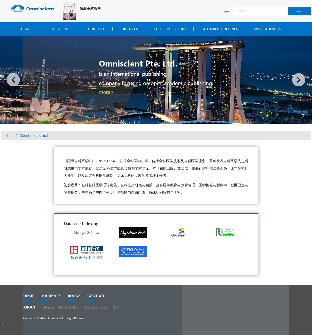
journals (51, 297)
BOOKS (74, 297)
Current (96, 29)
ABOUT (29, 308)
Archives (129, 29)
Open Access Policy (96, 307)
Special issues (267, 29)
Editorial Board (170, 29)
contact (96, 297)
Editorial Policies (69, 307)
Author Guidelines (219, 29)
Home (26, 29)
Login (224, 11)
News (116, 307)
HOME (29, 297)
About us (48, 307)
